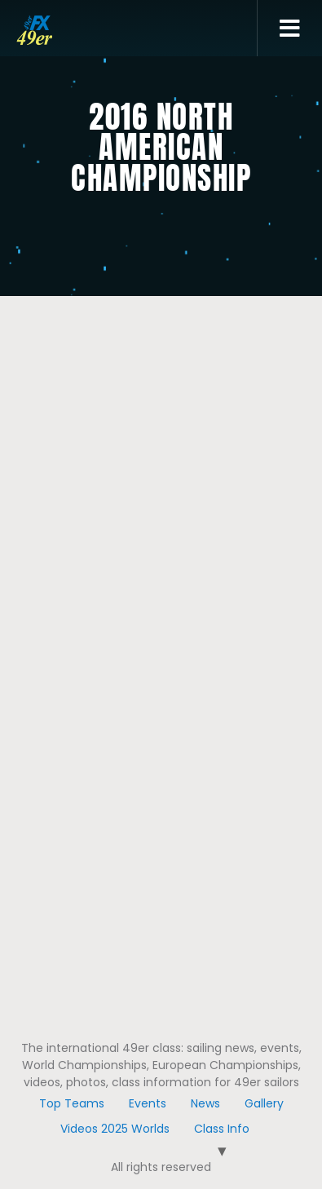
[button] (290, 28)
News (205, 1103)
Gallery (264, 1103)
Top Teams (71, 1103)
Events (147, 1103)
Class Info (221, 1128)
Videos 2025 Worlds (115, 1128)
